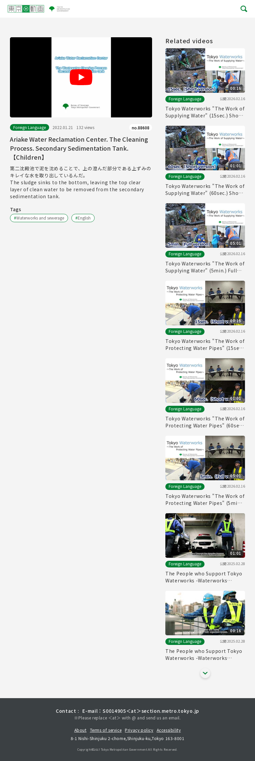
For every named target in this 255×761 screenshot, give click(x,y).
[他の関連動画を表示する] (205, 673)
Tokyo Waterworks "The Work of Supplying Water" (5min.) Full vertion (204, 267)
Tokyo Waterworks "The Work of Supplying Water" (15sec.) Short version (204, 112)
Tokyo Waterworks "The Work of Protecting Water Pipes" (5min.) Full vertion (204, 500)
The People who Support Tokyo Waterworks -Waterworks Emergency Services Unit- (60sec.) (203, 577)
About (80, 730)
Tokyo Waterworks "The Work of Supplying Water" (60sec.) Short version (204, 190)
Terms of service (106, 730)
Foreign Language (29, 127)
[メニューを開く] (243, 8)
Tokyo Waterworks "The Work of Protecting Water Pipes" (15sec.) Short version (205, 345)
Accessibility (169, 730)
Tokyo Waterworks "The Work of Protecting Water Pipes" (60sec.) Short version (205, 422)
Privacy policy (139, 730)
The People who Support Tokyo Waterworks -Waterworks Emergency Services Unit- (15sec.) (203, 655)
